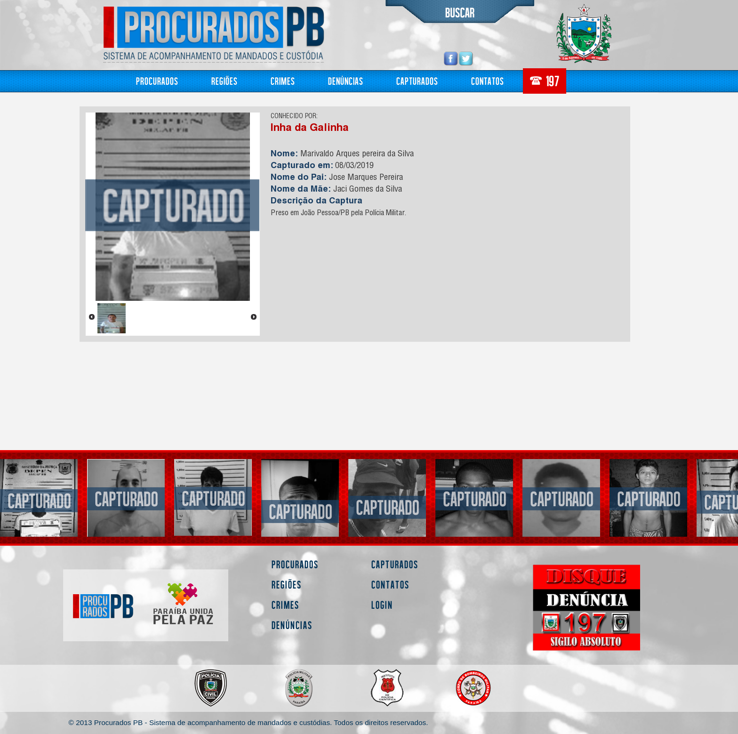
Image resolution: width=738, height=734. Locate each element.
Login (382, 605)
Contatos (487, 80)
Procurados (157, 80)
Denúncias (345, 80)
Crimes (283, 80)
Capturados (417, 80)
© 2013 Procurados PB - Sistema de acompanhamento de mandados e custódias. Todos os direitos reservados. (248, 722)
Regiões (224, 80)
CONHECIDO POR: (294, 116)
